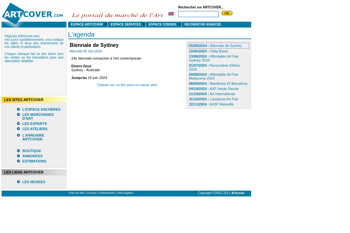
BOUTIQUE (31, 151)
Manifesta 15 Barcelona (218, 83)
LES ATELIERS (35, 129)
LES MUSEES (33, 182)
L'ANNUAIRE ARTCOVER (33, 137)
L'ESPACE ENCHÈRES (41, 109)
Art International (212, 94)
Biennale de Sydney (215, 46)
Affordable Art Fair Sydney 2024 (214, 58)
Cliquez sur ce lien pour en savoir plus (127, 85)
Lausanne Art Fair (213, 99)
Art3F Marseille (211, 104)
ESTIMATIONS (34, 161)
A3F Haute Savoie (214, 89)
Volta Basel (208, 51)
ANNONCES (32, 156)
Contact (91, 192)
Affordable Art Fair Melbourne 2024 (214, 76)
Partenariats (107, 192)
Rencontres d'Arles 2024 (214, 67)
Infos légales (125, 192)
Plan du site (76, 192)
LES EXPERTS (34, 124)
